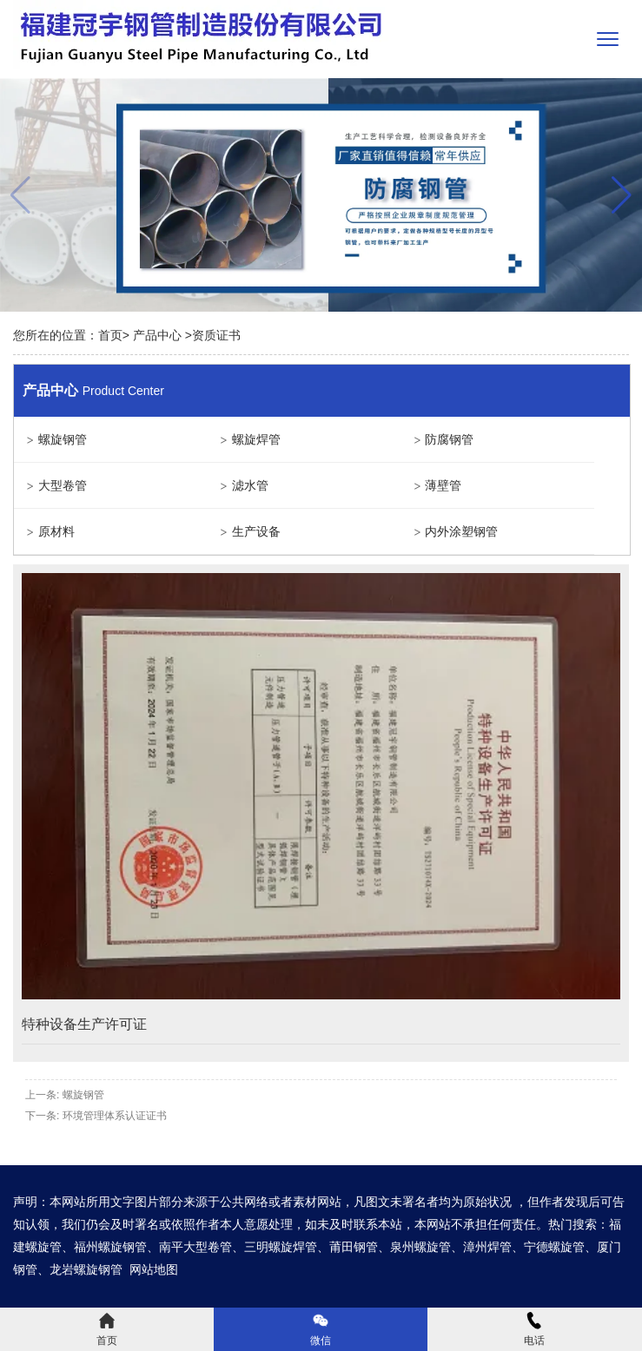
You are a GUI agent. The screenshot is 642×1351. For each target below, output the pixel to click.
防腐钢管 (449, 439)
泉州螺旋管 (420, 1247)
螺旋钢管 (62, 439)
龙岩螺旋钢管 (86, 1269)
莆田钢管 (353, 1247)
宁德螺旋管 (554, 1247)
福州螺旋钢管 (110, 1247)
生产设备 (256, 531)
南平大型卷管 (195, 1247)
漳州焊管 (487, 1247)
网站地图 (153, 1269)
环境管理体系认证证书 (115, 1116)
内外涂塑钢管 (461, 531)
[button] (621, 195)
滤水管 (250, 485)
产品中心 (157, 335)
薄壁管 (443, 485)
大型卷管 (62, 485)
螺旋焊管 (256, 439)
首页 (110, 335)
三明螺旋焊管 (280, 1247)
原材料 (56, 531)
